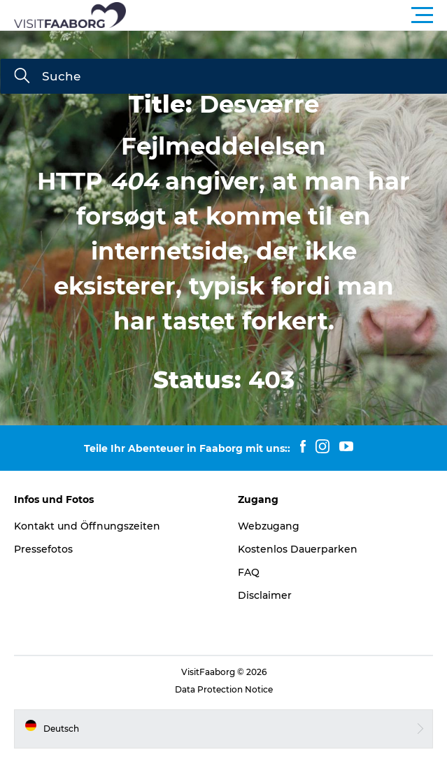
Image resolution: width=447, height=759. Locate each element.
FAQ (249, 572)
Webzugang (268, 526)
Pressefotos (43, 549)
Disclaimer (265, 595)
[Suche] (21, 77)
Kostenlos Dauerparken (297, 549)
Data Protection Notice (224, 689)
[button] (286, 15)
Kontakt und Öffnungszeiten (87, 526)
